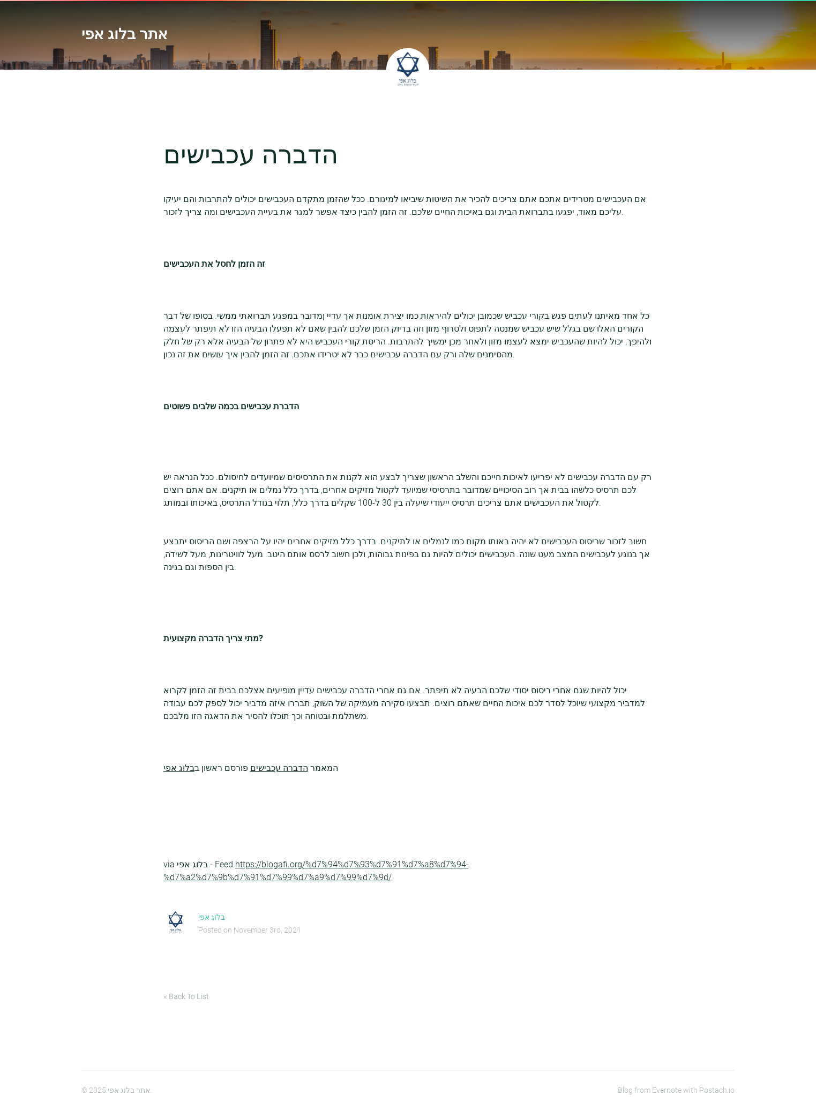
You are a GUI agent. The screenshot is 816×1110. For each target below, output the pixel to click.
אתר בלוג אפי (124, 34)
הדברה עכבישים (279, 768)
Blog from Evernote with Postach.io (676, 1090)
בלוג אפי (178, 768)
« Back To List (186, 996)
